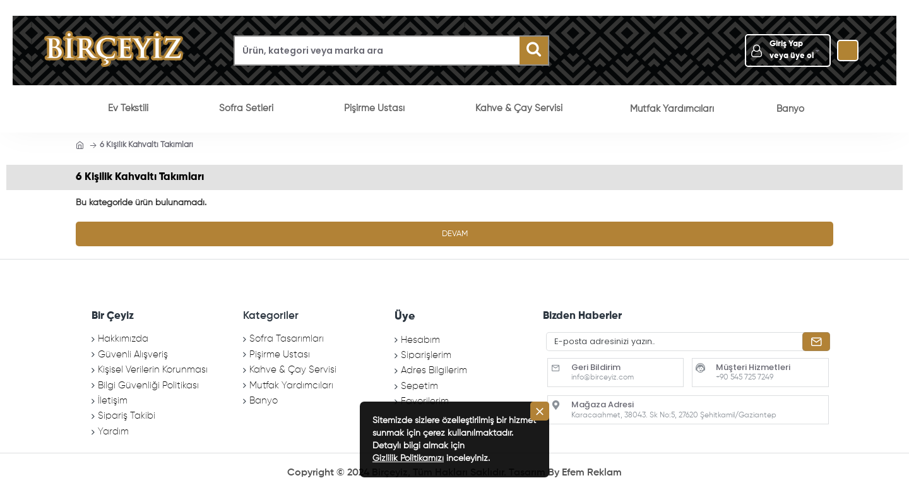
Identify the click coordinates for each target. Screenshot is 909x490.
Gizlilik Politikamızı (408, 458)
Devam (455, 234)
